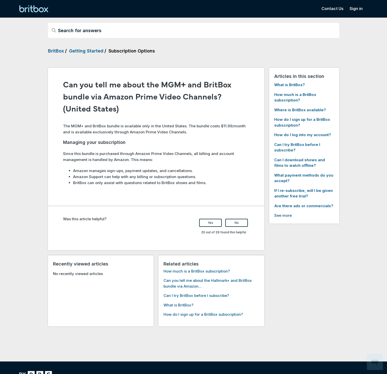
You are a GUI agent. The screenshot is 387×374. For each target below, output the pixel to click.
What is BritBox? (178, 305)
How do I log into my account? (302, 134)
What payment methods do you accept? (303, 178)
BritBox (56, 51)
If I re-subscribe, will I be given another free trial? (303, 193)
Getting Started (86, 51)
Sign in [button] (356, 8)
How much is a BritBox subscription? (196, 271)
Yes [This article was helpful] (210, 223)
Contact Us (332, 8)
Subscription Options (131, 51)
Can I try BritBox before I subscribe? (196, 295)
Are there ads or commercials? (303, 205)
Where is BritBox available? (300, 110)
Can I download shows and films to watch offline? (299, 162)
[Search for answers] (193, 30)
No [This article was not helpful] (237, 223)
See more (283, 215)
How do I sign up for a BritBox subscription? (203, 314)
